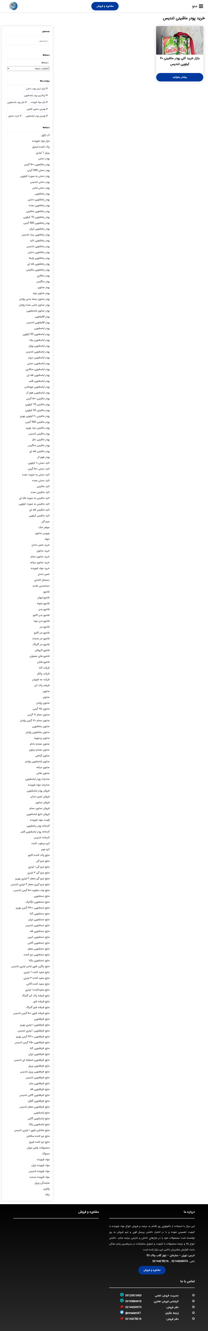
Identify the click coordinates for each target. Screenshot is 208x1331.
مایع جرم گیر (43, 861)
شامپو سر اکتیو (42, 633)
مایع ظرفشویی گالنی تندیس (35, 1095)
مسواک (46, 1154)
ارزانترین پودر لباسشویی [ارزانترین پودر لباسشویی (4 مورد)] (35, 95)
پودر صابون (44, 287)
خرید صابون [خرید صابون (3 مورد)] (13, 116)
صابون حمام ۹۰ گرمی (38, 715)
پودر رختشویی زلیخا (39, 258)
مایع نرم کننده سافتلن (38, 1136)
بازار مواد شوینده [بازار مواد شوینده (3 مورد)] (38, 102)
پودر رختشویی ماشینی (38, 211)
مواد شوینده (43, 1160)
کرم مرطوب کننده (41, 843)
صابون (46, 691)
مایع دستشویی (42, 896)
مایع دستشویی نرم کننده (37, 955)
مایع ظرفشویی (42, 1019)
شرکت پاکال (43, 674)
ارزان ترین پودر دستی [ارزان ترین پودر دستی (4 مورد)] (36, 88)
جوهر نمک (44, 527)
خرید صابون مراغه (40, 562)
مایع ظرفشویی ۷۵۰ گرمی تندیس (32, 1042)
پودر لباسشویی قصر (39, 381)
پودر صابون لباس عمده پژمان (34, 305)
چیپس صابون (42, 533)
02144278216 (160, 1261)
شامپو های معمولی (40, 656)
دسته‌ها (44, 63)
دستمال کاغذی (42, 580)
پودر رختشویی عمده (39, 205)
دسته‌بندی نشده (41, 586)
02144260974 (180, 1261)
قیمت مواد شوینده (40, 820)
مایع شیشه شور (41, 1001)
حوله (47, 539)
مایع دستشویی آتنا (40, 914)
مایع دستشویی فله (40, 931)
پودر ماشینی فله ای (39, 451)
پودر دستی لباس (41, 188)
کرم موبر (45, 849)
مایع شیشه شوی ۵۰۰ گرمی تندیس (31, 1013)
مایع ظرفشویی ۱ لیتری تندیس (34, 1031)
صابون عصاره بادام (40, 744)
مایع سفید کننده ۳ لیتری (37, 978)
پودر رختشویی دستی (39, 200)
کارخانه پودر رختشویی (38, 826)
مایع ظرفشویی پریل (39, 1066)
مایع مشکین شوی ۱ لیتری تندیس (32, 1130)
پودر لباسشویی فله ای (38, 375)
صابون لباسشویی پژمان (37, 761)
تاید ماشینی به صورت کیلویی (34, 504)
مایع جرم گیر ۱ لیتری (39, 867)
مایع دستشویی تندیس (38, 925)
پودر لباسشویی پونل (39, 346)
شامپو (46, 592)
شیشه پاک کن (42, 685)
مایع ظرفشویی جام (39, 1083)
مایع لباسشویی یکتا (39, 1124)
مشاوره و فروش (105, 6)
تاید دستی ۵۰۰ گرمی (39, 469)
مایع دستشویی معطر (39, 949)
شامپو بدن (44, 609)
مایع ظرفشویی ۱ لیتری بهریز (35, 1025)
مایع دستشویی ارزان (39, 920)
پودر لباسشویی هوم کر (38, 393)
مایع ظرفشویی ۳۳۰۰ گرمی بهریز (33, 1037)
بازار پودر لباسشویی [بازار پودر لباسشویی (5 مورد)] (16, 102)
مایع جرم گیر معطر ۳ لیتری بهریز (32, 879)
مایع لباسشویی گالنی (39, 1119)
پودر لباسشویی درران (39, 358)
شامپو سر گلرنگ (41, 644)
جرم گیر (46, 521)
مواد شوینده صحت (39, 1177)
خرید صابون (43, 551)
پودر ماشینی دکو (41, 440)
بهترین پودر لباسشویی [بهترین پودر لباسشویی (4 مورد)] (36, 116)
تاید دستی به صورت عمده (36, 475)
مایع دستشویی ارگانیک (37, 902)
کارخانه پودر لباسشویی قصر (35, 832)
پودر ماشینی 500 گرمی (37, 422)
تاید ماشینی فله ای (39, 510)
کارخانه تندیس (42, 838)
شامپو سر (45, 627)
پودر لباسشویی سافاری (38, 369)
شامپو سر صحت (41, 639)
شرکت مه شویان (41, 680)
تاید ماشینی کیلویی (39, 516)
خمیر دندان (44, 574)
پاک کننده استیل (41, 147)
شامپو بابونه (43, 603)
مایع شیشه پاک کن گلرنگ (36, 996)
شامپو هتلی (43, 662)
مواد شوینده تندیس (39, 1171)
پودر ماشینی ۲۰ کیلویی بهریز (35, 416)
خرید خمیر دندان (41, 545)
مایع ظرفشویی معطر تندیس (35, 1107)
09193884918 (133, 1301)
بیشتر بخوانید (179, 77)
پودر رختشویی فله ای (38, 264)
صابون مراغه (43, 767)
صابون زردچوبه (42, 738)
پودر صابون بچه (41, 293)
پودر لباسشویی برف (39, 340)
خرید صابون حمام (40, 557)
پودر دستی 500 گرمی (38, 170)
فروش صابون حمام (39, 808)
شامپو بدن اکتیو (41, 615)
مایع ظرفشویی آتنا (40, 1048)
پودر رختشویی (42, 194)
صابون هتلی (43, 773)
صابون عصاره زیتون (39, 750)
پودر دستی (44, 159)
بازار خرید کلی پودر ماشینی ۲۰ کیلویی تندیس (180, 61)
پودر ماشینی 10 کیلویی (37, 404)
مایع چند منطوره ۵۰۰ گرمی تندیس (31, 890)
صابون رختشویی (41, 726)
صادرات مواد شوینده (39, 785)
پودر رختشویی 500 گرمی (36, 223)
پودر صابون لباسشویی (38, 311)
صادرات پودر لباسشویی (37, 779)
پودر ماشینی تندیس (39, 434)
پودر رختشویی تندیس (38, 246)
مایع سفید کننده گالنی (38, 984)
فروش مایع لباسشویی (38, 814)
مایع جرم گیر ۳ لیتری (38, 873)
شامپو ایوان (43, 598)
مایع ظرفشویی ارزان (39, 1054)
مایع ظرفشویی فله (40, 1089)
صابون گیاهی (42, 756)
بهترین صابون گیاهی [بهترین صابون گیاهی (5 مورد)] (36, 109)
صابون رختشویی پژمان (38, 732)
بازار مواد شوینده (41, 141)
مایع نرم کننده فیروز (39, 1142)
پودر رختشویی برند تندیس (36, 235)
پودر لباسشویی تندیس (38, 352)
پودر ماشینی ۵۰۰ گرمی (38, 399)
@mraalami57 (133, 1313)
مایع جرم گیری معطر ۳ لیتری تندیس (30, 884)
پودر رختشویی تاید (40, 241)
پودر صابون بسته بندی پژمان (34, 299)
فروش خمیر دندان (40, 797)
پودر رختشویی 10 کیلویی (36, 217)
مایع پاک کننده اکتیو (39, 855)
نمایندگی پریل (42, 1183)
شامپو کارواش (42, 650)
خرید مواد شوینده (40, 568)
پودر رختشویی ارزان (39, 229)
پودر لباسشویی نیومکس (37, 387)
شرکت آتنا (44, 668)
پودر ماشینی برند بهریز (38, 428)
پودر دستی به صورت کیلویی (35, 176)
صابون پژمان (43, 703)
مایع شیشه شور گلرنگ (38, 1007)
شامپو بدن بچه (42, 621)
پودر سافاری (43, 276)
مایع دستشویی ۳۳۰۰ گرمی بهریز (33, 908)
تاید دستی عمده (41, 481)
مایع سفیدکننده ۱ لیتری (37, 990)
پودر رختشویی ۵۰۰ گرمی (37, 164)
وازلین (46, 1189)
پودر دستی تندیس (40, 182)
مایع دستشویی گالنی (39, 943)
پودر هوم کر (43, 457)
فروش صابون (42, 802)
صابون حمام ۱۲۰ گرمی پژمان (35, 721)
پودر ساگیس (43, 282)
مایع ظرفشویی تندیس (38, 1078)
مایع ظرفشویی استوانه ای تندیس (32, 1060)
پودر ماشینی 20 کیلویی (37, 410)
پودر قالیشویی (42, 317)
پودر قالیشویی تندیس (38, 322)
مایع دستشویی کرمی (39, 937)
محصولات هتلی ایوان (38, 1148)
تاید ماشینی (43, 486)
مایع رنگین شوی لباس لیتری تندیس (30, 966)
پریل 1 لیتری (43, 153)
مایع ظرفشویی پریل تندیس (35, 1072)
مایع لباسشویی (42, 1113)
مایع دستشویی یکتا (39, 960)
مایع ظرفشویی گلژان (39, 1101)
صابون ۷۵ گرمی (41, 709)
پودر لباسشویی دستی (38, 363)
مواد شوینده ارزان (40, 1165)
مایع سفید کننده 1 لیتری (37, 972)
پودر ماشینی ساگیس (39, 445)
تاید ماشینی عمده (40, 492)
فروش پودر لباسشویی (38, 791)
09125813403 (133, 1296)
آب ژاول (45, 135)
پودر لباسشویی (42, 328)
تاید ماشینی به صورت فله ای (34, 498)
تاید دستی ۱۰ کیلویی (39, 463)
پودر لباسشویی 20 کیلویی (36, 334)
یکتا (47, 1195)
